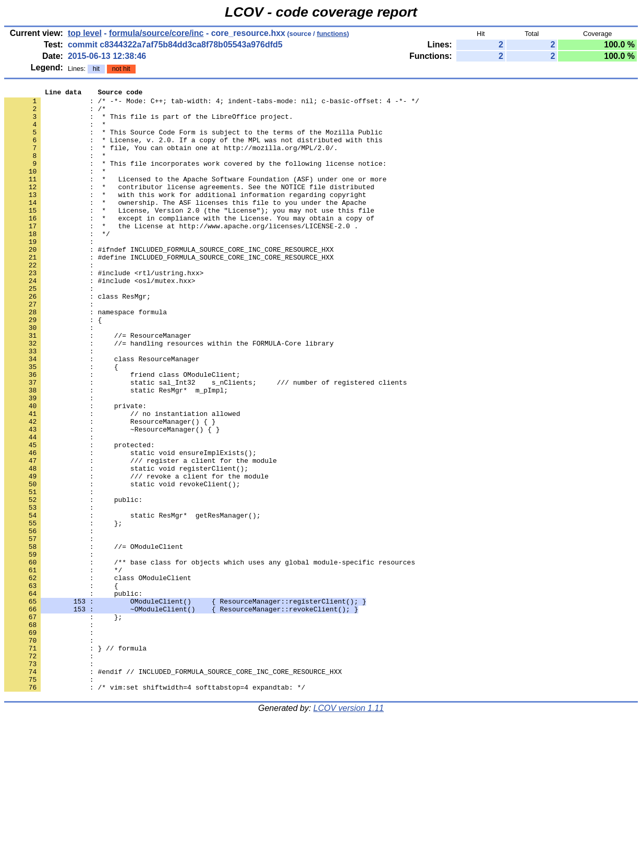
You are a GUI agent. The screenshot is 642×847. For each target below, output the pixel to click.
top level (85, 33)
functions (332, 34)
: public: (73, 694)
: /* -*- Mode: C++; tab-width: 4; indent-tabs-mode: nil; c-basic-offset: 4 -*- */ (211, 103)
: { (61, 685)
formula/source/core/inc (156, 33)
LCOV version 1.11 (348, 828)
